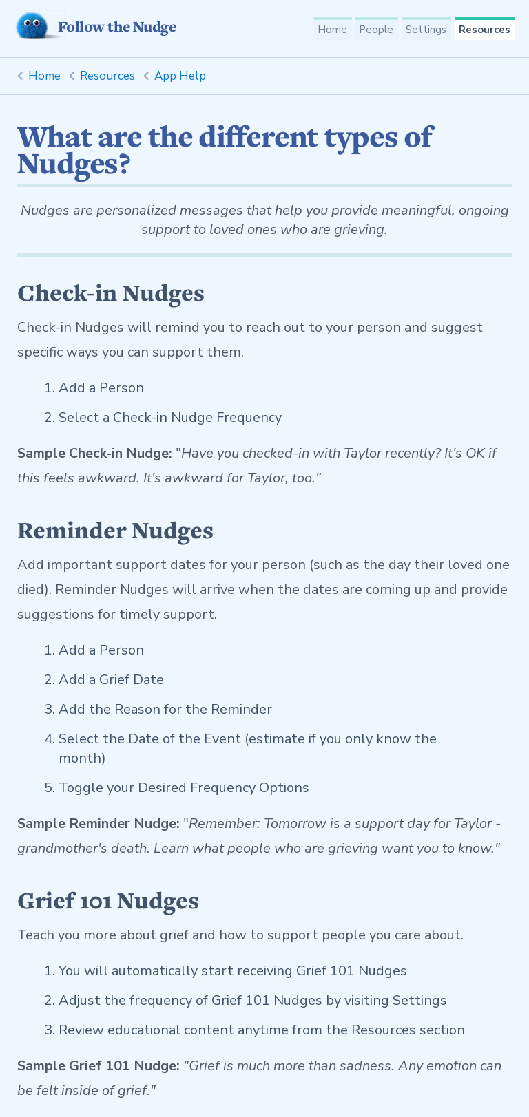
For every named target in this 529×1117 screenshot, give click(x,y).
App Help (180, 76)
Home (327, 30)
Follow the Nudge (95, 26)
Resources (484, 30)
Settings (424, 30)
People (373, 30)
